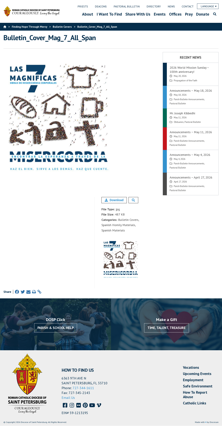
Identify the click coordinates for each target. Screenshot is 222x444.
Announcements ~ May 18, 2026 (191, 91)
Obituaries (179, 122)
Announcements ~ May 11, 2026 (191, 132)
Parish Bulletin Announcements (189, 99)
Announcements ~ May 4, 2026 (190, 155)
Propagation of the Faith (185, 80)
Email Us (68, 397)
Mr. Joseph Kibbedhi (182, 113)
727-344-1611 (83, 388)
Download (114, 200)
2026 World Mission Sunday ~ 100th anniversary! (189, 70)
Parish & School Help (55, 328)
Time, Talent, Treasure (166, 328)
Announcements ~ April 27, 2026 (191, 177)
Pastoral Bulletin (178, 103)
